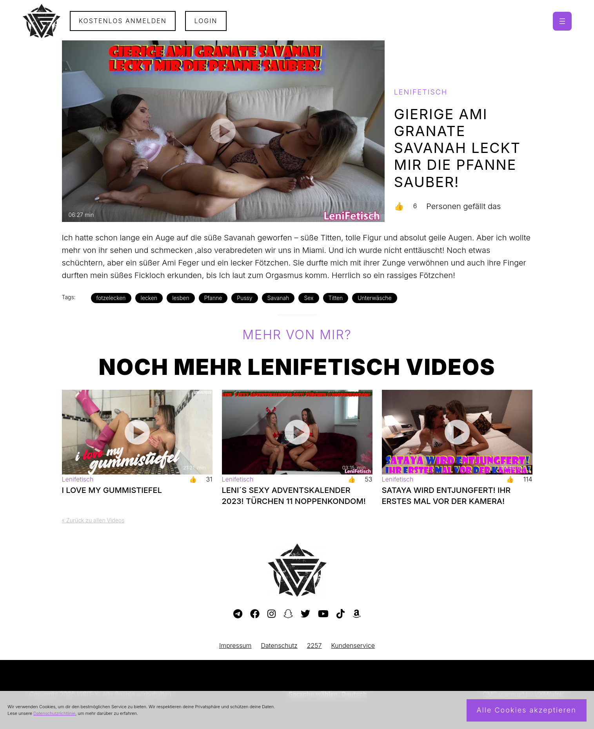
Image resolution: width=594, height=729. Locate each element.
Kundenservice (353, 645)
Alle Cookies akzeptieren (526, 710)
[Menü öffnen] (562, 21)
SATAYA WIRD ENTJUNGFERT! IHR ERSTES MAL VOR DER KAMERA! (446, 495)
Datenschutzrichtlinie (54, 713)
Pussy (244, 298)
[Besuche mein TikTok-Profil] (340, 614)
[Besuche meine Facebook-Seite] (255, 614)
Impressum (235, 645)
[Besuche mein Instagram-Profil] (271, 614)
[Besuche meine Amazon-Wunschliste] (356, 614)
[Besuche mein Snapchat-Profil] (288, 614)
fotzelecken (111, 298)
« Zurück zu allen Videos (93, 520)
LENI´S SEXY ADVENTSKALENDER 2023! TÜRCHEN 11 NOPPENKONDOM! (294, 495)
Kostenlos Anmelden (123, 21)
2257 (314, 645)
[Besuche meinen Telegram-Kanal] (237, 614)
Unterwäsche (374, 298)
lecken (149, 298)
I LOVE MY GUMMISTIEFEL (112, 490)
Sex (308, 298)
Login (206, 21)
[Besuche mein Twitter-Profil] (305, 614)
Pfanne (213, 298)
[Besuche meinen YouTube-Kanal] (323, 614)
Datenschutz (279, 645)
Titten (336, 298)
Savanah (278, 298)
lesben (180, 298)
